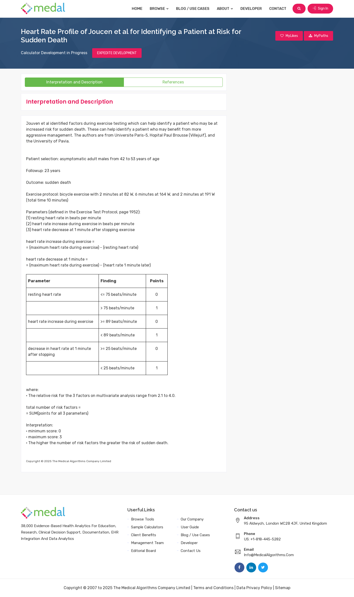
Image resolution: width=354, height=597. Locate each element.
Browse (159, 8)
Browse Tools (142, 519)
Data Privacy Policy (254, 587)
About (225, 8)
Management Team (147, 543)
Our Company (192, 519)
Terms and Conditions (213, 587)
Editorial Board (143, 551)
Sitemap (282, 587)
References (173, 82)
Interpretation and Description (74, 82)
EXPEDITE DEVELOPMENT (117, 53)
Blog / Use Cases (192, 8)
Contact (277, 8)
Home (137, 8)
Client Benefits (143, 535)
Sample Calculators (147, 527)
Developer (251, 8)
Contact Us (191, 551)
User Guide (190, 527)
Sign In (320, 8)
